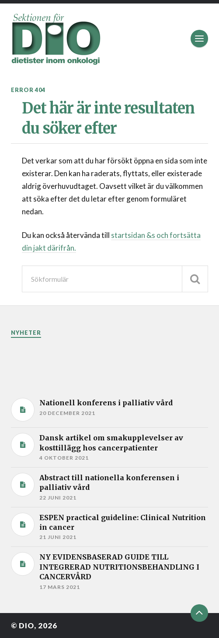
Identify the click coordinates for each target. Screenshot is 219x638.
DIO (26, 625)
